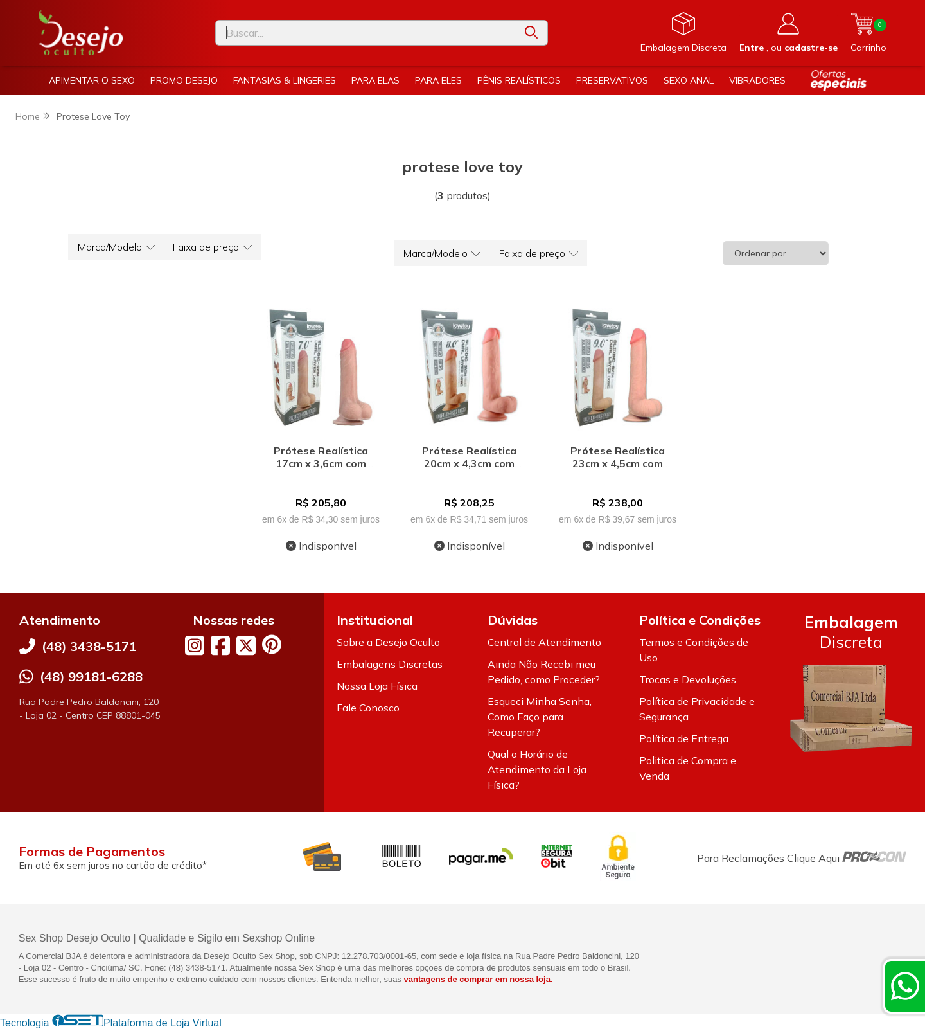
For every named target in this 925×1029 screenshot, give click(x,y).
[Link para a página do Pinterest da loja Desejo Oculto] (271, 644)
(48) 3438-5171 (89, 646)
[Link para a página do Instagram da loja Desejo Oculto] (194, 645)
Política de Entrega (683, 738)
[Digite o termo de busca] (365, 33)
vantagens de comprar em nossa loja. (478, 979)
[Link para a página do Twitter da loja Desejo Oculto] (246, 645)
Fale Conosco (368, 707)
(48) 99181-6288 (91, 676)
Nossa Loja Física (377, 685)
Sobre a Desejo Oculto (388, 642)
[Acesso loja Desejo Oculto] (788, 32)
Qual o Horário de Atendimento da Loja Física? (537, 769)
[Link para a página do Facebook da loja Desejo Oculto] (220, 645)
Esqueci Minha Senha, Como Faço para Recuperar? (540, 716)
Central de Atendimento (544, 642)
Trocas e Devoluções (687, 679)
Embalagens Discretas (390, 664)
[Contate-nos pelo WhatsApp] (905, 986)
